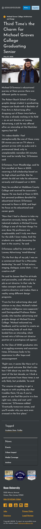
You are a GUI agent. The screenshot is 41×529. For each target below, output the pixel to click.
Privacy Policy (27, 511)
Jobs (5, 511)
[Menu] (26, 8)
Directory (7, 516)
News (8, 441)
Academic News (10, 430)
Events (8, 447)
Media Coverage (11, 457)
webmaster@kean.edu (25, 523)
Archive (8, 462)
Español (35, 8)
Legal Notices (27, 516)
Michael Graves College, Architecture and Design (19, 18)
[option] (35, 8)
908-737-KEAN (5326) (12, 499)
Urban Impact (11, 452)
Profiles (19, 430)
